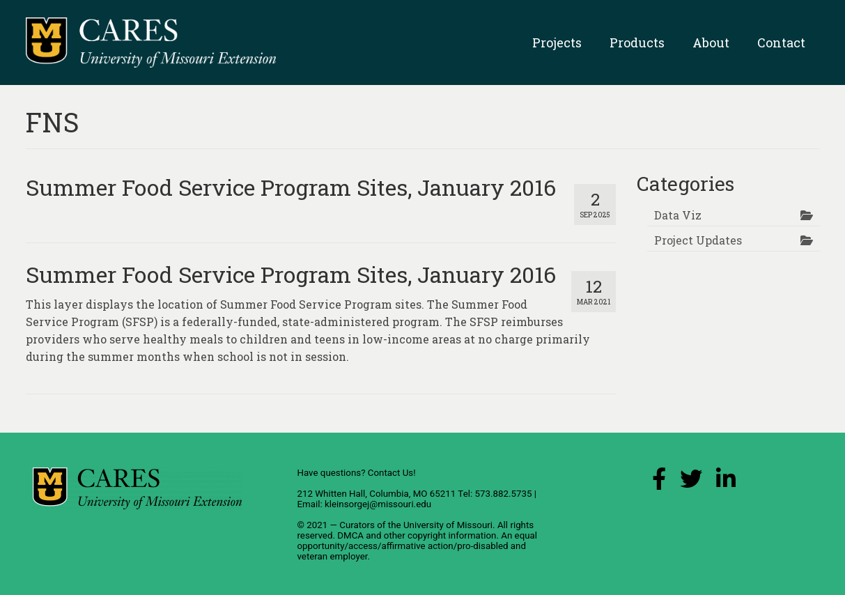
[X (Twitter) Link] (691, 482)
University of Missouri (448, 525)
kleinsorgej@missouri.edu (378, 504)
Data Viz (677, 215)
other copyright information (440, 535)
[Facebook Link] (659, 482)
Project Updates (698, 240)
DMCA (350, 535)
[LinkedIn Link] (726, 482)
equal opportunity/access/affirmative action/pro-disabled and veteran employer (417, 546)
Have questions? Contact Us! (356, 473)
